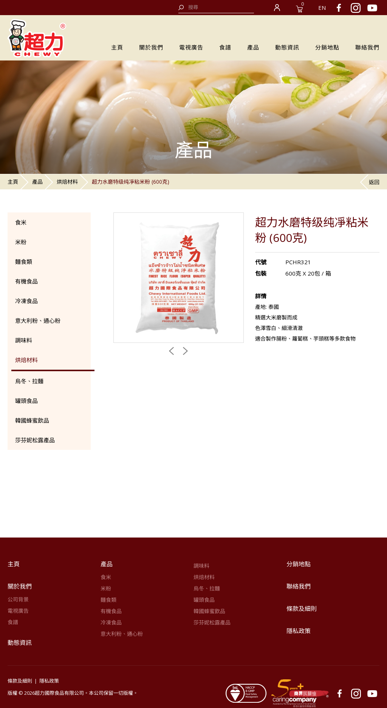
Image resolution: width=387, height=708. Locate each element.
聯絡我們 (367, 47)
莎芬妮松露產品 (35, 440)
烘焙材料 (67, 181)
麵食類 (23, 261)
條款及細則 (301, 608)
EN (322, 7)
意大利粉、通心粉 (37, 320)
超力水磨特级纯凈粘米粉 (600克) (130, 181)
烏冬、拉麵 (29, 381)
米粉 (20, 242)
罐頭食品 (26, 400)
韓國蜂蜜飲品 (32, 420)
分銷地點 (327, 47)
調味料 (23, 340)
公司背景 (18, 599)
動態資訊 (287, 47)
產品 (253, 47)
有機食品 (26, 281)
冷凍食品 (26, 301)
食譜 (225, 47)
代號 (260, 262)
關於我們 (151, 47)
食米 (20, 222)
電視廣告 (191, 47)
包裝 (260, 273)
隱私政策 (298, 631)
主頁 (117, 47)
